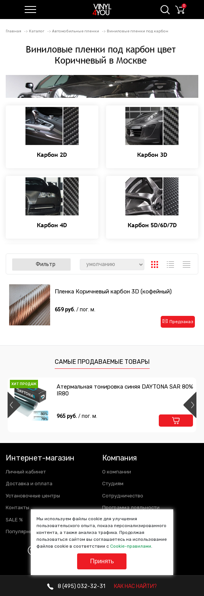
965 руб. (77, 416)
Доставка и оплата (29, 483)
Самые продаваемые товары (102, 361)
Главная (13, 31)
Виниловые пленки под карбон (137, 31)
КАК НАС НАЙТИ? (135, 586)
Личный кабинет (26, 472)
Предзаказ (178, 321)
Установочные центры (33, 496)
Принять (102, 561)
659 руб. (75, 309)
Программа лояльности (131, 507)
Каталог (36, 31)
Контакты (17, 507)
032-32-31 (76, 586)
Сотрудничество (122, 496)
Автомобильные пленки (75, 31)
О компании (116, 472)
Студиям (112, 483)
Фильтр (41, 264)
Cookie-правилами (130, 546)
